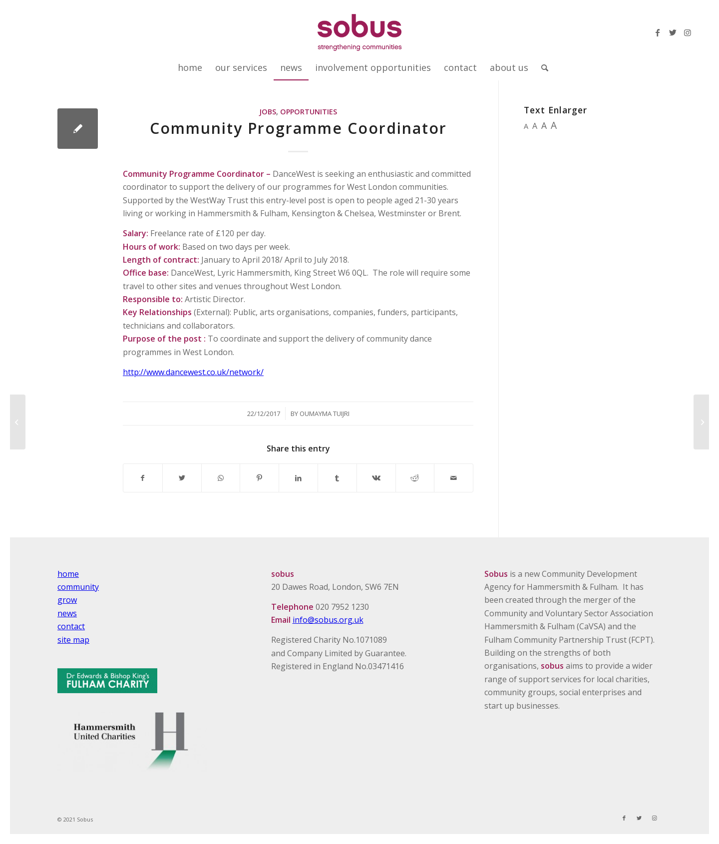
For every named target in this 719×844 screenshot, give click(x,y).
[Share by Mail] (453, 478)
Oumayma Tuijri (325, 413)
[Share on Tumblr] (337, 478)
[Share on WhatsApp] (221, 478)
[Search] (541, 67)
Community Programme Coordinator (298, 128)
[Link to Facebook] (657, 32)
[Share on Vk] (376, 478)
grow (67, 599)
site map (73, 639)
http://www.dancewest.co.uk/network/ (193, 372)
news (67, 613)
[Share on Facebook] (142, 478)
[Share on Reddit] (415, 478)
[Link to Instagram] (687, 32)
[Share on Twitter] (182, 478)
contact (71, 626)
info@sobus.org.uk (328, 619)
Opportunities (308, 111)
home (68, 573)
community (78, 586)
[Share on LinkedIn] (298, 478)
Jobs (267, 111)
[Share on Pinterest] (259, 478)
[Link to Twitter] (672, 32)
